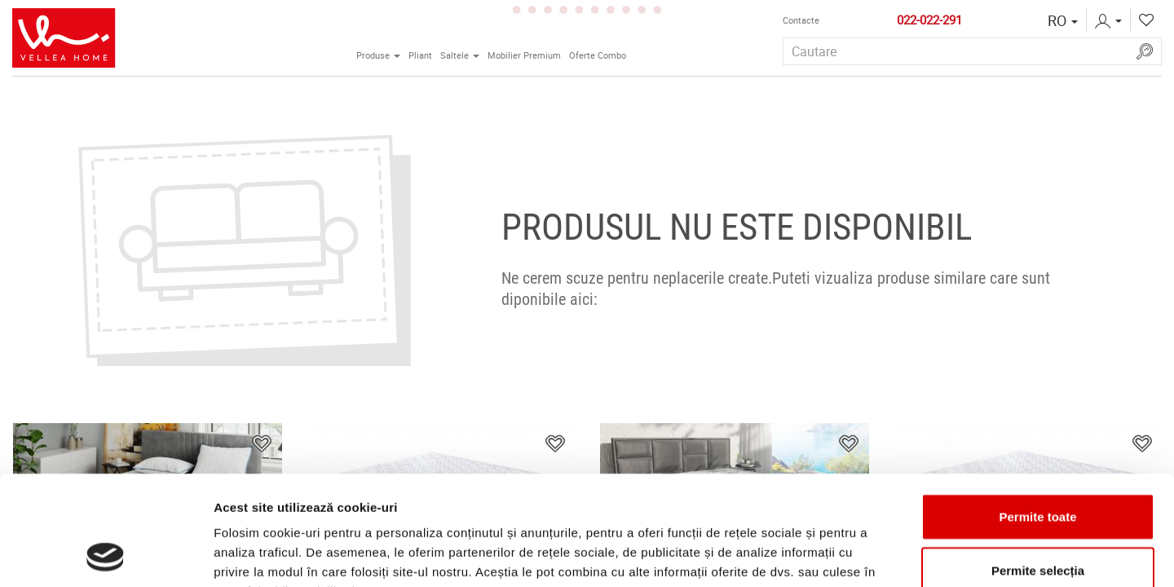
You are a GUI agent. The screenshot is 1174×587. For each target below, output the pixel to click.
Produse (380, 53)
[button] (1062, 20)
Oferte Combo (597, 55)
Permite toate (1037, 414)
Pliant (420, 55)
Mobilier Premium (524, 55)
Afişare (815, 555)
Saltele (461, 53)
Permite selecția (1037, 467)
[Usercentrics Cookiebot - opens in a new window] (105, 555)
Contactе (801, 20)
